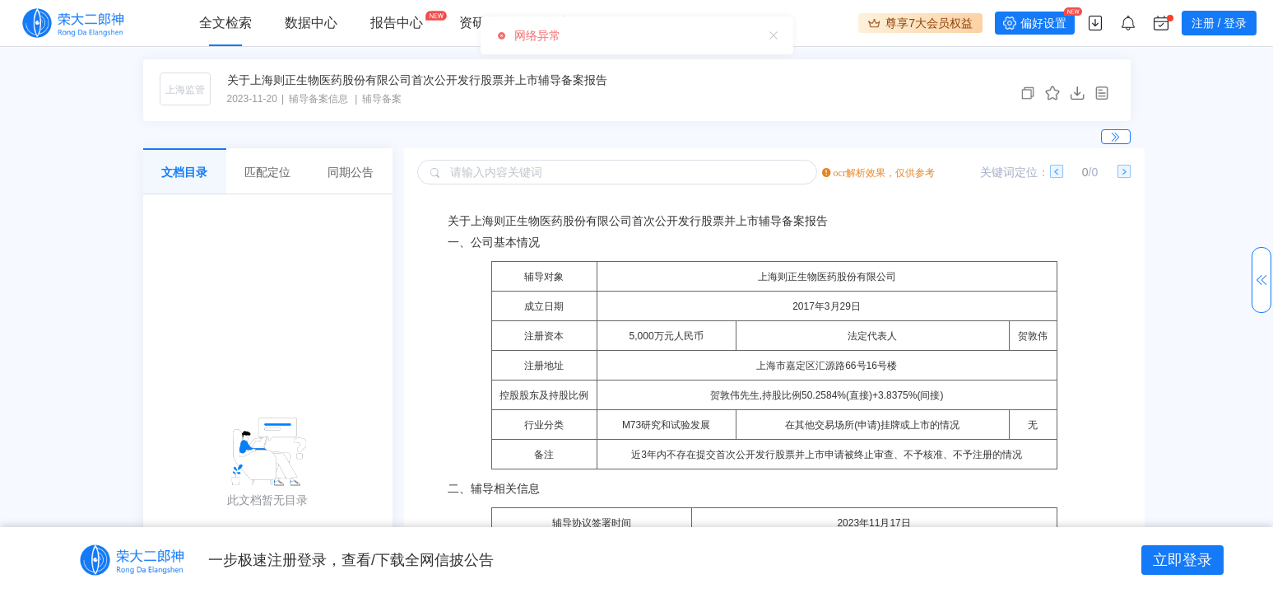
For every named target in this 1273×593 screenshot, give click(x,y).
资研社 (479, 23)
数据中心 (311, 23)
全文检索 (225, 23)
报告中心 (396, 23)
